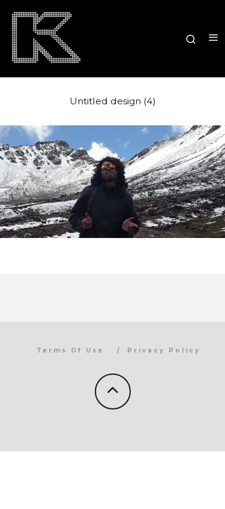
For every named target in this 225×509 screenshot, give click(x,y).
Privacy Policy (163, 350)
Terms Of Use (70, 350)
